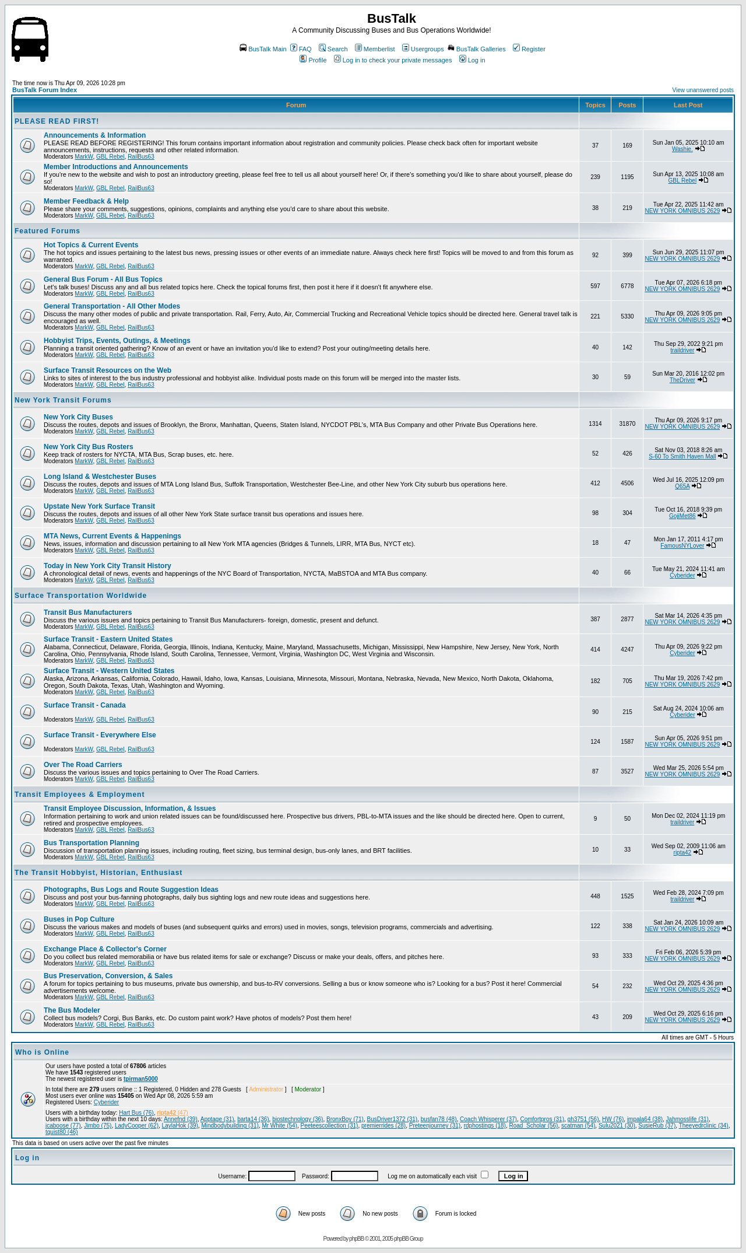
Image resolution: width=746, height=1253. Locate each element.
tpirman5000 (141, 1079)
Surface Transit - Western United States (109, 671)
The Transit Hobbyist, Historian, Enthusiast (98, 873)
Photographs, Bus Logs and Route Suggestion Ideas (131, 890)
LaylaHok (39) (180, 1125)
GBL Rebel (110, 156)
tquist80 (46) (61, 1132)
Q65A (682, 486)
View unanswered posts (703, 90)
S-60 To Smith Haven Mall (682, 456)
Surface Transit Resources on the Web (107, 370)
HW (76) (613, 1119)
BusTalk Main (263, 49)
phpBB (356, 1239)
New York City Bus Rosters (88, 447)
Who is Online (42, 1052)
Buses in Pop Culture (79, 919)
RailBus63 (141, 156)
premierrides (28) (383, 1125)
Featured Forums (47, 231)
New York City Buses (78, 417)
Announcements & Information (95, 135)
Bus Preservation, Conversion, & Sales (108, 976)
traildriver (682, 350)
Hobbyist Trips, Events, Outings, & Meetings (117, 341)
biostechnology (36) (297, 1119)
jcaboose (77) (63, 1125)
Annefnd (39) (181, 1119)
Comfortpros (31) (542, 1119)
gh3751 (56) (583, 1119)
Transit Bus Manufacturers (88, 612)
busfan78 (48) (439, 1119)
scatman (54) (578, 1125)
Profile (313, 60)
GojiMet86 (682, 516)
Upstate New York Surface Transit (99, 506)
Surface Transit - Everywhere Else (100, 735)
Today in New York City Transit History (107, 566)
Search (333, 49)
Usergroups (423, 49)
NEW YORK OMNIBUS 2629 (682, 211)
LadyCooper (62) (137, 1125)
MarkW (84, 156)
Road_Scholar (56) (533, 1125)
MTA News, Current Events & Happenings (112, 536)
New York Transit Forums (63, 400)
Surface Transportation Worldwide (81, 596)
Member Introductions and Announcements (116, 167)
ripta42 (683, 852)
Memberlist (375, 49)
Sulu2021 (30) (617, 1125)
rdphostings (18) (485, 1125)
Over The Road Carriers (83, 765)
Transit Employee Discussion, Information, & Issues (130, 808)
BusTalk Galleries (477, 49)
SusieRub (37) (656, 1125)
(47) (172, 1113)
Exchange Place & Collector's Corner (105, 949)
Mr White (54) (279, 1125)
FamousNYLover (682, 545)
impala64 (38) (645, 1119)
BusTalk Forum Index (44, 89)
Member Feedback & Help (86, 201)
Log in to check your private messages (393, 60)
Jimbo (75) (97, 1125)
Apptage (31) (217, 1119)
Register (529, 49)
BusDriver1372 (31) (392, 1119)
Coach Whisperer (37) (488, 1119)
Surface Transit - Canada (85, 705)
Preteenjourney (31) (434, 1125)
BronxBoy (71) (345, 1119)
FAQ (301, 49)
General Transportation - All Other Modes (112, 306)
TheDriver (682, 380)
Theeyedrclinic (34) (704, 1125)
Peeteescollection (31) (329, 1125)
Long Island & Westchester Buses (100, 477)
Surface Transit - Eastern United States (108, 639)
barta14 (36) (253, 1119)
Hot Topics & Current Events (91, 245)
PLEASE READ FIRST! (57, 121)
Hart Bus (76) (136, 1113)
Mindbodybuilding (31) (229, 1125)
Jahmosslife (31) (687, 1119)
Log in (472, 60)
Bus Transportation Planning (91, 843)
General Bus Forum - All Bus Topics (103, 279)
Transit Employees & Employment (80, 794)
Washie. (682, 149)
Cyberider (682, 575)
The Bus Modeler (72, 1010)
